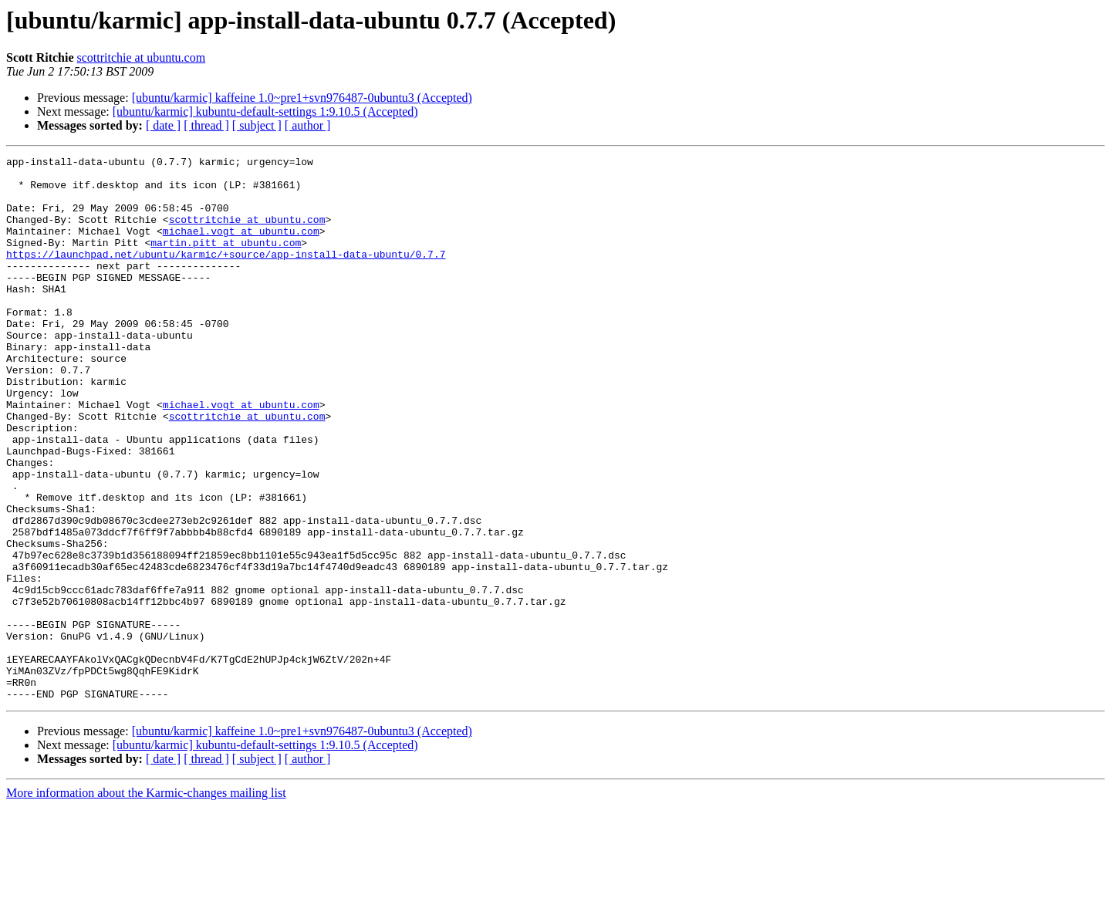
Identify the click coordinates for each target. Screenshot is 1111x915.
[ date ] (163, 125)
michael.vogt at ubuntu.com (241, 247)
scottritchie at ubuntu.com (141, 57)
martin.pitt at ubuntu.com (225, 261)
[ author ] (308, 125)
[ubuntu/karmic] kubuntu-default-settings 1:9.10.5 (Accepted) (265, 111)
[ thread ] (206, 125)
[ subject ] (257, 125)
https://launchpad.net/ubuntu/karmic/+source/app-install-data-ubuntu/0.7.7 (225, 275)
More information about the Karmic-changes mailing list (146, 901)
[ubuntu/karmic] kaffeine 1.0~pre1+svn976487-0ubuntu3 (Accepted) (302, 97)
